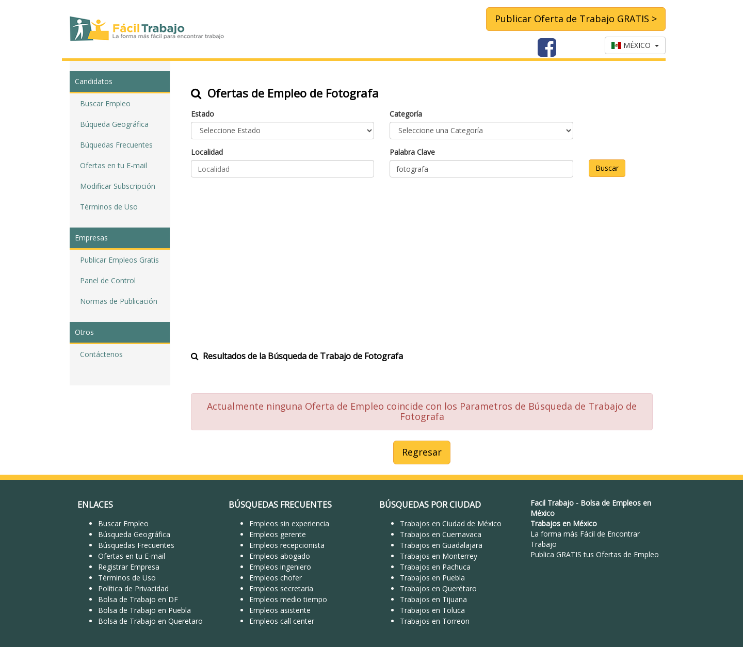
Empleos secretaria (281, 588)
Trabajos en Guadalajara (441, 545)
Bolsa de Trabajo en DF (138, 599)
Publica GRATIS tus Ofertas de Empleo (594, 554)
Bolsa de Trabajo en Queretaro (150, 621)
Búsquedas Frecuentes (136, 545)
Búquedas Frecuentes (116, 145)
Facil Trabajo (552, 503)
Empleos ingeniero (280, 567)
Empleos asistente (280, 610)
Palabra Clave (412, 152)
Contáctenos (101, 354)
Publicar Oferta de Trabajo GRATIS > (576, 18)
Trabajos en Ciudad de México (451, 523)
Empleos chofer (275, 578)
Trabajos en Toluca (432, 610)
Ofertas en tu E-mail (113, 165)
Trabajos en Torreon (435, 621)
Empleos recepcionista (287, 545)
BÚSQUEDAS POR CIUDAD (430, 504)
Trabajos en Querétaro (438, 588)
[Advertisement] (422, 257)
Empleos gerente (277, 534)
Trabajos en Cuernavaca (440, 534)
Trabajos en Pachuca (435, 567)
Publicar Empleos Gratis (119, 260)
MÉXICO (635, 45)
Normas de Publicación (118, 301)
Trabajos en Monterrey (438, 556)
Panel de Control (108, 280)
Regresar (422, 452)
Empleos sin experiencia (289, 523)
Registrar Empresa (128, 567)
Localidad (207, 152)
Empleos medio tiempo (288, 599)
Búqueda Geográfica (114, 124)
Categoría (406, 114)
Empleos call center (281, 621)
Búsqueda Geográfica (134, 534)
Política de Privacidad (133, 588)
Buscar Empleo (105, 103)
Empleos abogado (279, 556)
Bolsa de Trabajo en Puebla (144, 610)
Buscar (607, 168)
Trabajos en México (563, 523)
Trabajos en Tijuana (433, 599)
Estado (202, 114)
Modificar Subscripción (117, 186)
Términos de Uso (109, 207)
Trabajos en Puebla (432, 578)
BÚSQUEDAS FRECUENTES (280, 504)
